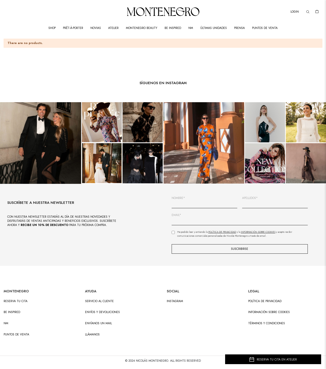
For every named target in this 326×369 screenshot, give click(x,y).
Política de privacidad (265, 301)
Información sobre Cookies (258, 232)
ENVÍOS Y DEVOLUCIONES (102, 312)
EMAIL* (176, 215)
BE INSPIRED (12, 312)
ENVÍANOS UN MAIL (98, 323)
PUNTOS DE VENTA (16, 335)
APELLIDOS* (250, 198)
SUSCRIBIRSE (239, 249)
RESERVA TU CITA (15, 301)
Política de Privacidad (222, 232)
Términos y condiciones (266, 323)
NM (6, 323)
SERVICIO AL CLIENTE (99, 301)
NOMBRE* (178, 198)
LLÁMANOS (92, 335)
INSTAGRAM (175, 301)
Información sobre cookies (269, 312)
